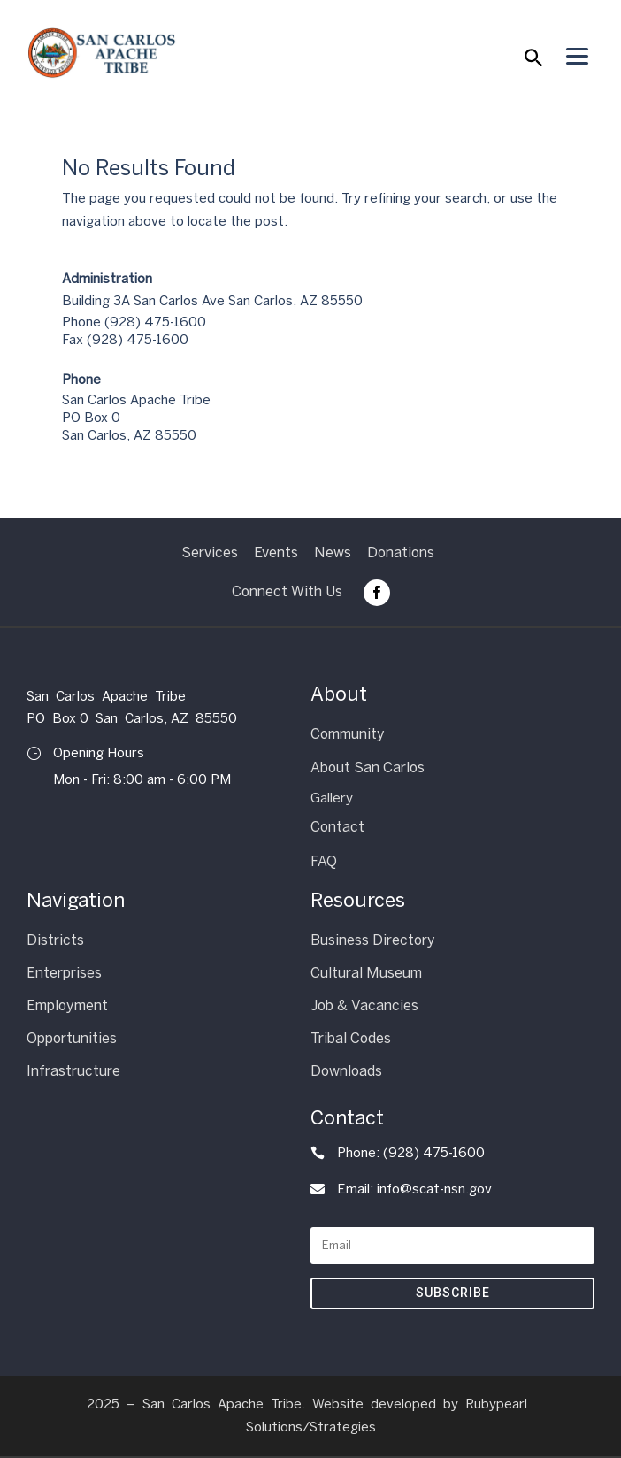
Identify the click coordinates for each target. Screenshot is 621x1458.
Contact (337, 826)
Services (209, 552)
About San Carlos (367, 767)
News (332, 552)
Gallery (331, 798)
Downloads (346, 1071)
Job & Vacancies (364, 1005)
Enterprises (64, 972)
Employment (67, 1005)
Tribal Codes (350, 1038)
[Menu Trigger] (576, 55)
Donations (400, 552)
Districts (55, 940)
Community (347, 733)
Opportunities (72, 1038)
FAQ (323, 861)
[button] (532, 62)
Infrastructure (73, 1071)
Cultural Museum (366, 972)
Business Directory (372, 940)
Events (276, 552)
